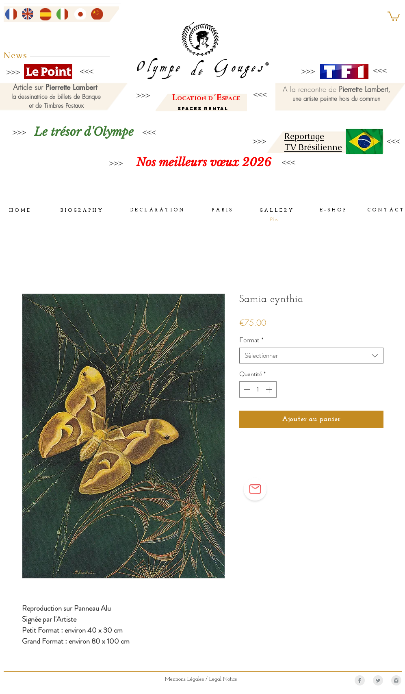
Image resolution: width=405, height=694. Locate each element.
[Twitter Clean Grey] (378, 680)
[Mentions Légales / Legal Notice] (201, 679)
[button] (394, 16)
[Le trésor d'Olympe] (84, 131)
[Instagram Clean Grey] (396, 680)
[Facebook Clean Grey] (360, 680)
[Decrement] (246, 389)
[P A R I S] (222, 210)
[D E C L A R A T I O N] (157, 210)
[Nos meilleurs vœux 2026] (203, 162)
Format (251, 340)
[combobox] (311, 355)
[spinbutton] (258, 389)
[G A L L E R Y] (276, 210)
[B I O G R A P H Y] (81, 211)
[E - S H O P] (332, 210)
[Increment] (269, 389)
